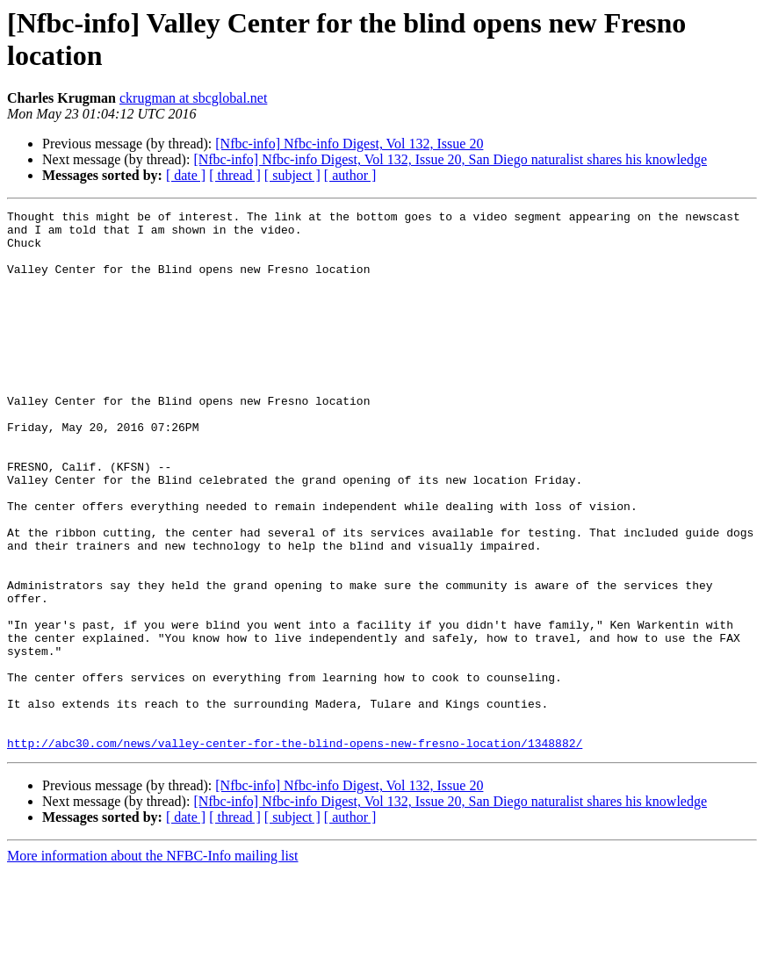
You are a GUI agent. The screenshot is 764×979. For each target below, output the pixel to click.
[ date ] (185, 175)
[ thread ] (235, 175)
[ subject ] (292, 175)
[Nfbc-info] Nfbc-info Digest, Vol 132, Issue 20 (349, 143)
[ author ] (350, 175)
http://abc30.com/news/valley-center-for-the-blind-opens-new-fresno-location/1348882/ (294, 851)
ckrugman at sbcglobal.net (193, 97)
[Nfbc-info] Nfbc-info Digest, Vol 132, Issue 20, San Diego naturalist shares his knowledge (450, 159)
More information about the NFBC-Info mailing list (153, 963)
